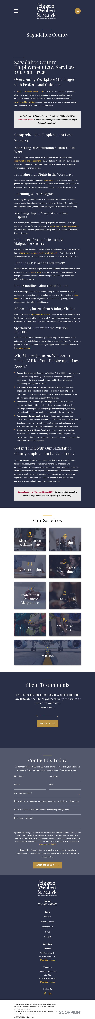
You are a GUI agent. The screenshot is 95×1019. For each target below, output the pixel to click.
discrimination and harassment (27, 161)
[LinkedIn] (50, 993)
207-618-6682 (47, 904)
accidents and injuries (41, 314)
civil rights (48, 180)
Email (51, 785)
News (47, 932)
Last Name (53, 776)
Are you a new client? (23, 793)
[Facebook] (45, 993)
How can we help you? (23, 818)
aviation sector (23, 348)
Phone (17, 785)
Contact (47, 937)
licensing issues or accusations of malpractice (39, 253)
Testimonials (47, 927)
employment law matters (24, 102)
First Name (18, 776)
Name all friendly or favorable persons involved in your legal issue (41, 810)
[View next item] (58, 716)
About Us (47, 917)
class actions (35, 272)
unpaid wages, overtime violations (64, 226)
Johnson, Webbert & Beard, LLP (30, 91)
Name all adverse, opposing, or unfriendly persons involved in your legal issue (46, 801)
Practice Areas (47, 922)
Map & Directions (47, 960)
